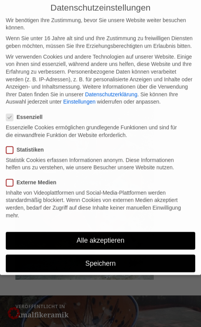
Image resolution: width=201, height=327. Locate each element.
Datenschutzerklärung (111, 89)
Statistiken (27, 144)
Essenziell (27, 112)
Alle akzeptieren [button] (100, 235)
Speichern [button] (100, 258)
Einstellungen (79, 96)
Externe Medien (33, 177)
